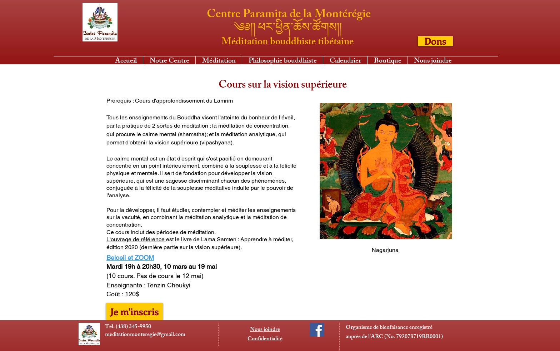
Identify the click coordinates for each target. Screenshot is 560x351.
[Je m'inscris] (134, 311)
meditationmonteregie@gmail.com (145, 335)
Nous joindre (265, 330)
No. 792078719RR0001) (414, 337)
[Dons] (435, 41)
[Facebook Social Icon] (317, 330)
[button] (219, 60)
